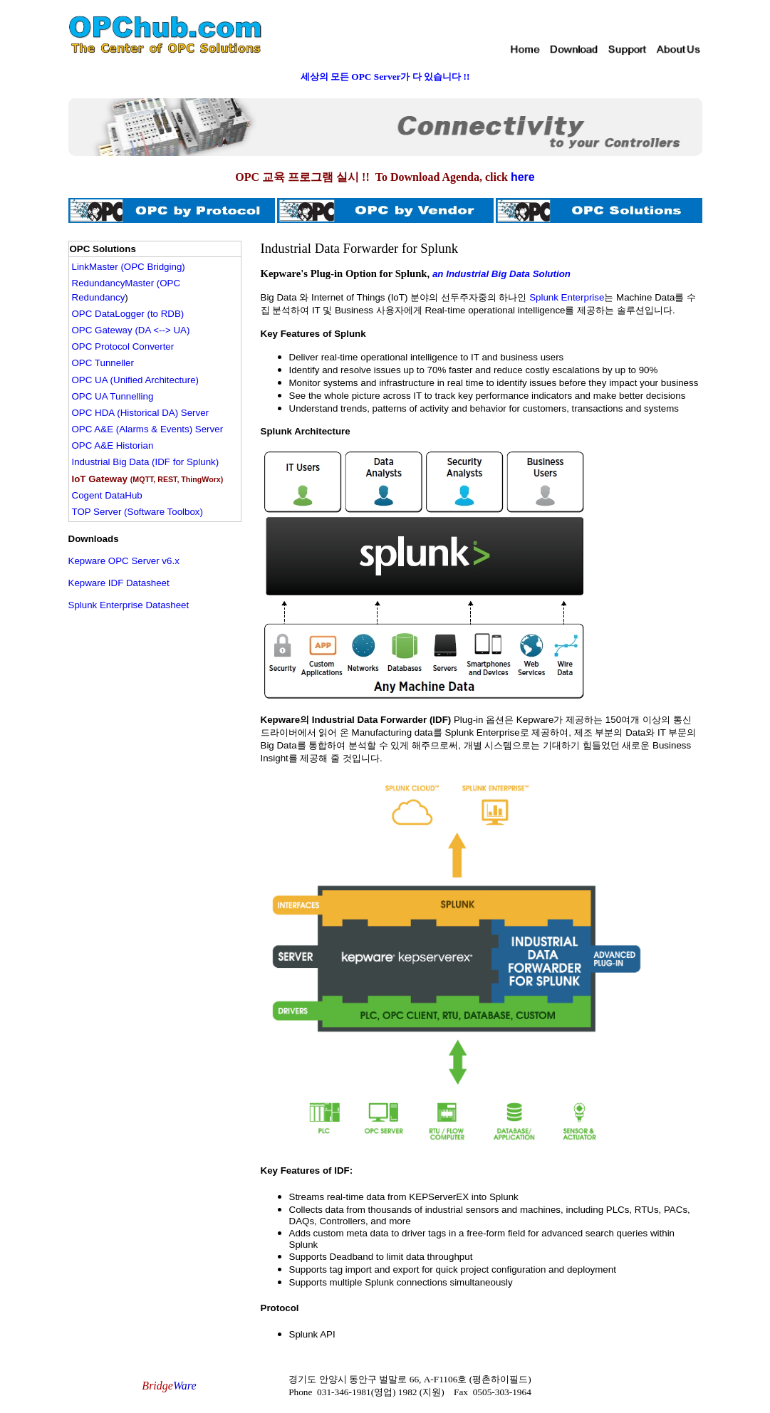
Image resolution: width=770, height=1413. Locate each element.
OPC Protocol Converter (123, 346)
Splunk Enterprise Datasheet (128, 605)
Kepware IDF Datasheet (119, 583)
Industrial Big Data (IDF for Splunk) (145, 462)
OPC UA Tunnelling (113, 396)
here (523, 177)
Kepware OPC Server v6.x (124, 561)
